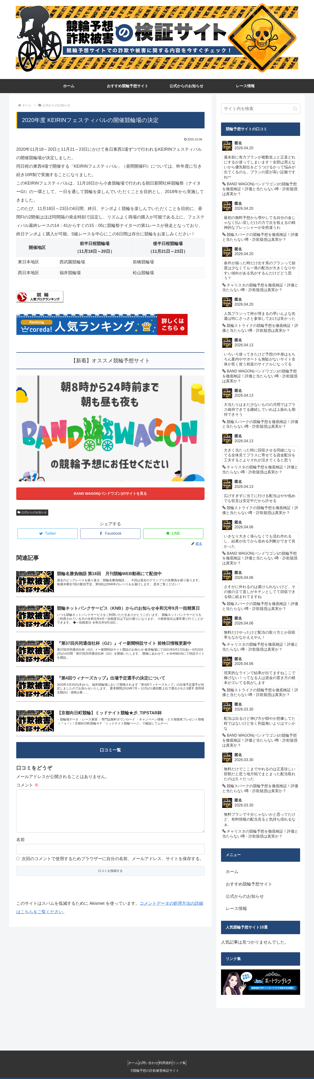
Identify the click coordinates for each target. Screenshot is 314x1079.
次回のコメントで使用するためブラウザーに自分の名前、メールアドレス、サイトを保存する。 (113, 872)
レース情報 (236, 908)
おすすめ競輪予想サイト (249, 884)
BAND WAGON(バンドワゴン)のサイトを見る (110, 493)
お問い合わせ (146, 1063)
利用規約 (167, 1063)
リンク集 (186, 1063)
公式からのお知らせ (32, 512)
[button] (295, 108)
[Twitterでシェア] (47, 533)
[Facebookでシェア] (110, 533)
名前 (20, 853)
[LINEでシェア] (173, 533)
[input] (260, 108)
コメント (27, 791)
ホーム (232, 871)
